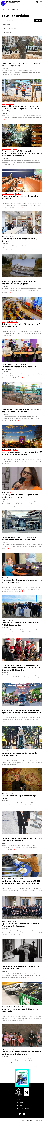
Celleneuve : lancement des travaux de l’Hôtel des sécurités (20, 624)
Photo (12, 1049)
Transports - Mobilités (19, 1006)
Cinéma (3, 577)
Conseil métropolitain (12, 321)
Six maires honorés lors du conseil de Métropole (20, 368)
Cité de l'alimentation (18, 878)
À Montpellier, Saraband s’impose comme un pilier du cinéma (22, 581)
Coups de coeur (5, 1049)
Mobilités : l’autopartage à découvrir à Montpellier (20, 1010)
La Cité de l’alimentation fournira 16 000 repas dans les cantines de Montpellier (21, 882)
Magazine (20, 1102)
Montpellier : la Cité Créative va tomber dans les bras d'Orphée (21, 64)
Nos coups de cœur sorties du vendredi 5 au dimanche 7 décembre (21, 1052)
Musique (12, 236)
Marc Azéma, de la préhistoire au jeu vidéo (19, 797)
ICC (7, 577)
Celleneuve (11, 620)
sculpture (4, 61)
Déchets (3, 321)
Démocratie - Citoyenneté (8, 193)
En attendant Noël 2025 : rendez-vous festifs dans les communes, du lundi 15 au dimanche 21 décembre (22, 153)
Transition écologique (7, 1006)
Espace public (11, 61)
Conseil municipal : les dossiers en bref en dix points (22, 197)
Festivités (15, 148)
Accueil (4, 10)
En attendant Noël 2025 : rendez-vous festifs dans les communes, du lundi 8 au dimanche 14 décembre (21, 667)
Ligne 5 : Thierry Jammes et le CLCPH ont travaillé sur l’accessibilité (22, 839)
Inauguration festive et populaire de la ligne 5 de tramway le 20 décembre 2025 (21, 711)
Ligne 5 (3, 103)
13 (33, 1066)
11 (28, 1066)
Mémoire (7, 750)
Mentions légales (27, 1120)
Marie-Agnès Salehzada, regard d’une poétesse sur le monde (20, 496)
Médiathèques (5, 236)
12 (30, 1066)
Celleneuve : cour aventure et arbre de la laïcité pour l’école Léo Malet (21, 410)
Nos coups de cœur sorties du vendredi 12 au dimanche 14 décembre (22, 453)
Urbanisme (4, 620)
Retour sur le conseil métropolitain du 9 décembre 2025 (21, 325)
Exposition (15, 449)
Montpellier (18, 193)
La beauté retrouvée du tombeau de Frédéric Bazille (19, 754)
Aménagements (10, 103)
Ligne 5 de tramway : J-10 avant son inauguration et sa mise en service (19, 538)
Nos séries (20, 1105)
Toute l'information (23, 1108)
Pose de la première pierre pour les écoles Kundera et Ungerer (19, 282)
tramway (8, 535)
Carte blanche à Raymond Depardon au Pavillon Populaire (21, 967)
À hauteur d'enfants (6, 148)
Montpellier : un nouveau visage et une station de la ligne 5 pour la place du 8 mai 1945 (21, 108)
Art (8, 492)
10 (25, 1066)
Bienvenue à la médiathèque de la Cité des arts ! (21, 240)
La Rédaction (38, 1120)
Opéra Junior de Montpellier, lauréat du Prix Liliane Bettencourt (21, 924)
